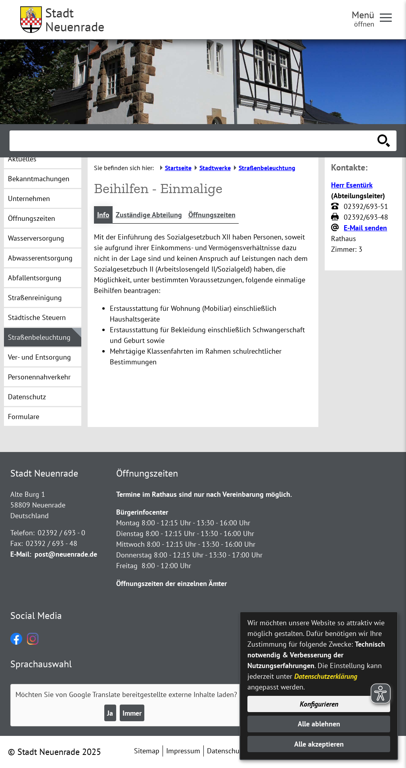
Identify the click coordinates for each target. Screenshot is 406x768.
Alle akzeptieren (319, 744)
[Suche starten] (383, 140)
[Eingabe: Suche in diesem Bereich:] (194, 140)
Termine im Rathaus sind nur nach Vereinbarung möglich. (204, 494)
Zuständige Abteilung (149, 214)
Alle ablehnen (319, 723)
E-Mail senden (365, 227)
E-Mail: (20, 554)
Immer (132, 713)
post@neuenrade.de (65, 554)
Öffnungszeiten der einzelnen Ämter (171, 583)
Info (103, 214)
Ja (110, 713)
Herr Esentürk (351, 185)
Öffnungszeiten (212, 214)
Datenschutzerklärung (325, 676)
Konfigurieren (319, 704)
